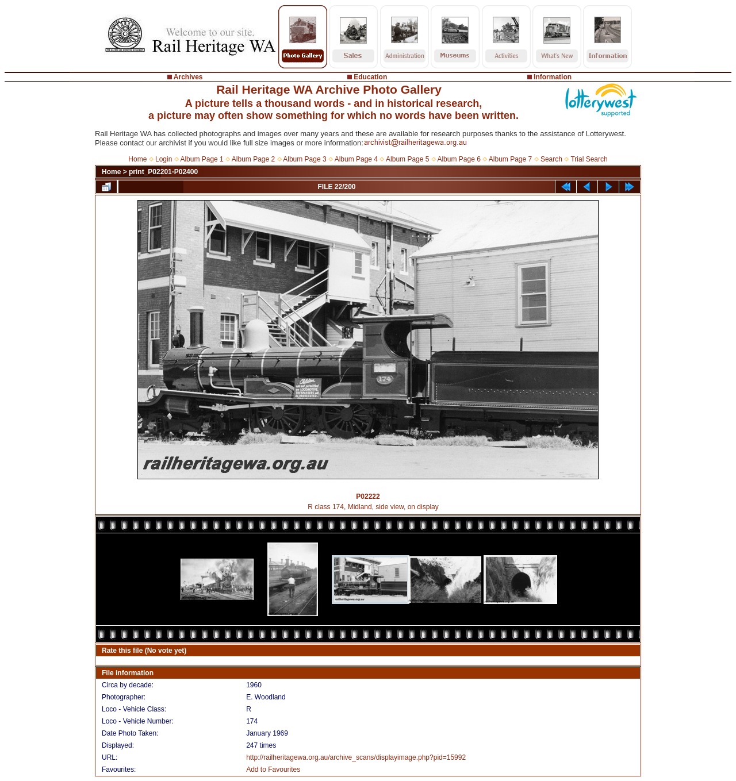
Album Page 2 (253, 159)
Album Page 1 (201, 159)
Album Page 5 (407, 159)
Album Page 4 (356, 159)
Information (553, 77)
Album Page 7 (510, 159)
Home (137, 159)
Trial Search (588, 159)
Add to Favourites (273, 769)
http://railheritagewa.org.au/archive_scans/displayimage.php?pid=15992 (356, 757)
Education (370, 77)
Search (551, 159)
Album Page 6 (458, 159)
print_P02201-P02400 (163, 172)
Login (163, 159)
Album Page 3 (304, 159)
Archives (188, 77)
